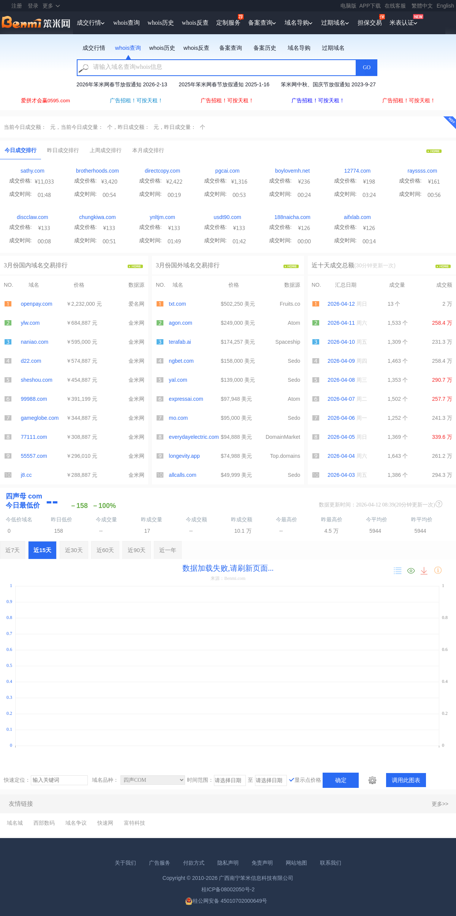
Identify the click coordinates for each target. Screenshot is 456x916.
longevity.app (184, 456)
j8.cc (26, 475)
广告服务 (159, 863)
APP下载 (370, 6)
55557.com (34, 456)
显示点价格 (307, 780)
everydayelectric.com (194, 437)
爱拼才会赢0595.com (45, 100)
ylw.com (30, 323)
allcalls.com (182, 475)
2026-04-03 (341, 475)
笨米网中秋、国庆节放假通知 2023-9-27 (328, 84)
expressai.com (186, 399)
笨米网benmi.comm (36, 22)
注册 (16, 6)
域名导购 (297, 22)
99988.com (34, 399)
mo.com (178, 418)
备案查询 (260, 22)
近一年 (167, 550)
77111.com (34, 437)
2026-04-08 (341, 380)
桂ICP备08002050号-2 (228, 889)
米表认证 (402, 22)
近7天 (12, 550)
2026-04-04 (341, 456)
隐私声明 (228, 863)
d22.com (31, 361)
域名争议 (76, 823)
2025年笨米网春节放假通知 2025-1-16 (224, 84)
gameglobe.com (40, 418)
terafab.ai (180, 342)
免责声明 (262, 863)
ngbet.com (181, 361)
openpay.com (36, 304)
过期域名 (333, 22)
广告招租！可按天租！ (136, 100)
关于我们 (125, 863)
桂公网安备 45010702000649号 (226, 901)
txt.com (177, 304)
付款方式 (193, 863)
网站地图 (296, 863)
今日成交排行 (20, 150)
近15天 (42, 550)
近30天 (74, 550)
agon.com (180, 323)
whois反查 (195, 22)
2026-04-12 (341, 304)
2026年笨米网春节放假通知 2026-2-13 (121, 84)
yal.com (178, 380)
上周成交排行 (106, 150)
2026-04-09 (341, 361)
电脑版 (348, 6)
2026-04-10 (341, 342)
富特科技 (134, 823)
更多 (48, 6)
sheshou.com (36, 380)
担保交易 (370, 22)
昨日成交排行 (63, 150)
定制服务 (228, 22)
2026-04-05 (341, 437)
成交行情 (89, 22)
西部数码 (44, 823)
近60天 (105, 550)
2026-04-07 (341, 399)
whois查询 (126, 22)
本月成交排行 (148, 150)
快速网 (105, 823)
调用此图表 (406, 780)
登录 (33, 6)
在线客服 (395, 6)
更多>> (440, 804)
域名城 (15, 823)
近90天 (137, 550)
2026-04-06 (341, 418)
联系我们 (330, 863)
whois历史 (160, 22)
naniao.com (34, 342)
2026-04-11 (341, 323)
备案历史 (264, 47)
